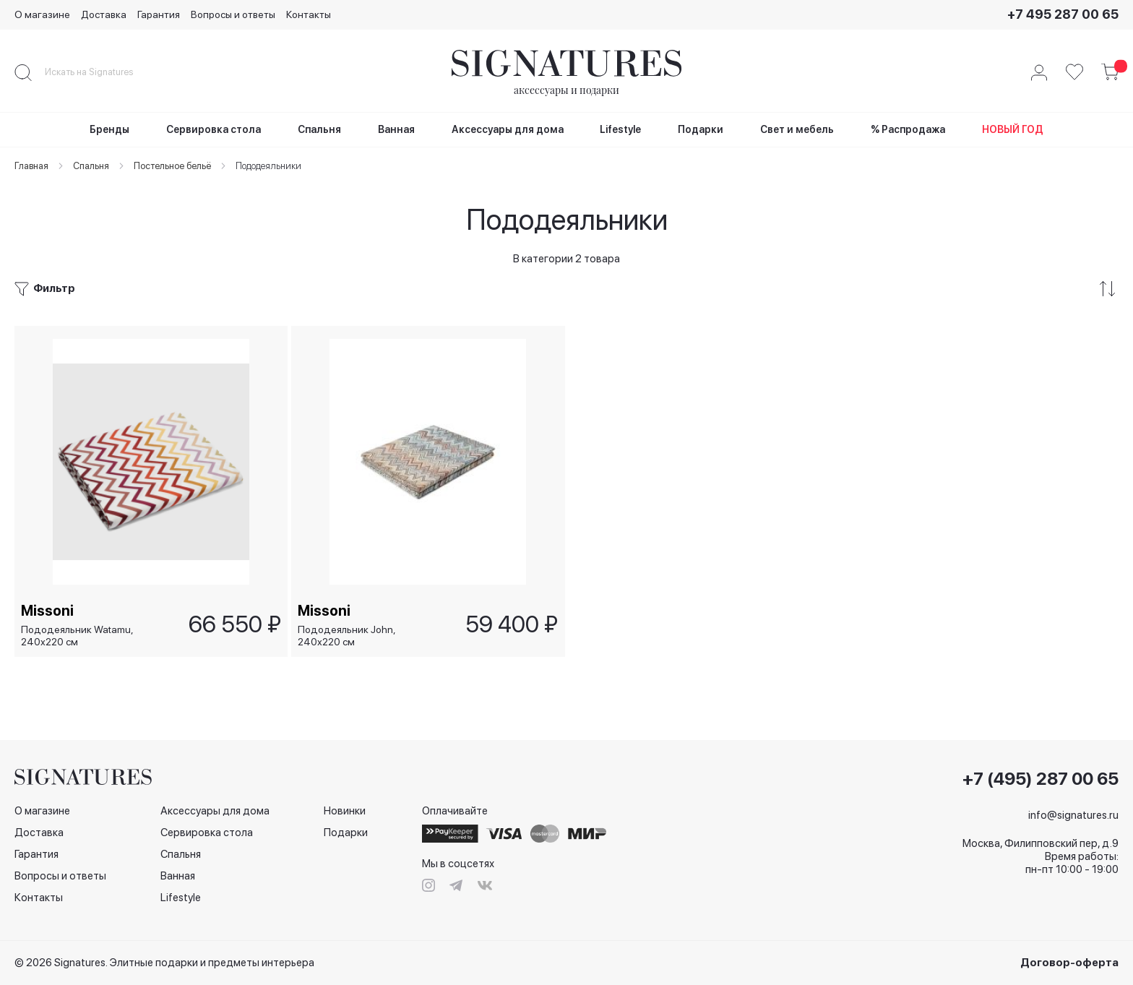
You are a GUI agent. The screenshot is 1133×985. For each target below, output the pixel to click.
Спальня (180, 854)
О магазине (42, 14)
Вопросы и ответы (233, 14)
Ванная (177, 875)
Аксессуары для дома (215, 810)
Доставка (103, 14)
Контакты (308, 14)
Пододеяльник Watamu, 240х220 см (78, 636)
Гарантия (158, 14)
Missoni (48, 610)
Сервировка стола (206, 832)
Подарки (346, 832)
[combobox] (101, 72)
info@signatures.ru (1073, 815)
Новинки (345, 810)
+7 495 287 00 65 (1063, 14)
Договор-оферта (1069, 962)
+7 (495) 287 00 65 (1040, 779)
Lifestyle (180, 897)
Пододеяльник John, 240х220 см (347, 636)
